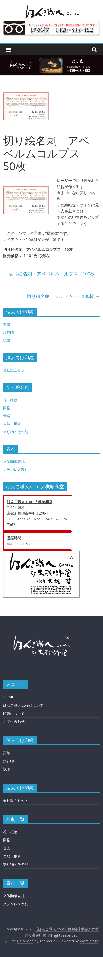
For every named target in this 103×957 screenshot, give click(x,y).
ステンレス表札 (15, 469)
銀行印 (8, 332)
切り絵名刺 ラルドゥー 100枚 (63, 296)
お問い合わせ (14, 721)
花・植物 (10, 400)
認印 (6, 340)
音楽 (6, 415)
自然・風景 (12, 423)
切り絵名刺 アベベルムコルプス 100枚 (49, 274)
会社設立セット (15, 370)
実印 (6, 324)
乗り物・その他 (15, 431)
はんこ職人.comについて (23, 705)
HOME (8, 697)
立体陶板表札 (14, 461)
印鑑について (14, 713)
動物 (6, 407)
